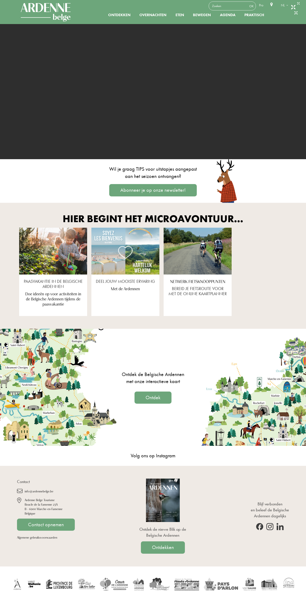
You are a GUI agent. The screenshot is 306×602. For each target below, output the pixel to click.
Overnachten (152, 15)
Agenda (227, 15)
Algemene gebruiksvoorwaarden (37, 537)
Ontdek (153, 397)
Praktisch (254, 15)
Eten (180, 15)
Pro (261, 5)
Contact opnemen (46, 525)
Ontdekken (119, 15)
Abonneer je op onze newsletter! (153, 190)
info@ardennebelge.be (39, 491)
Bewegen (202, 15)
